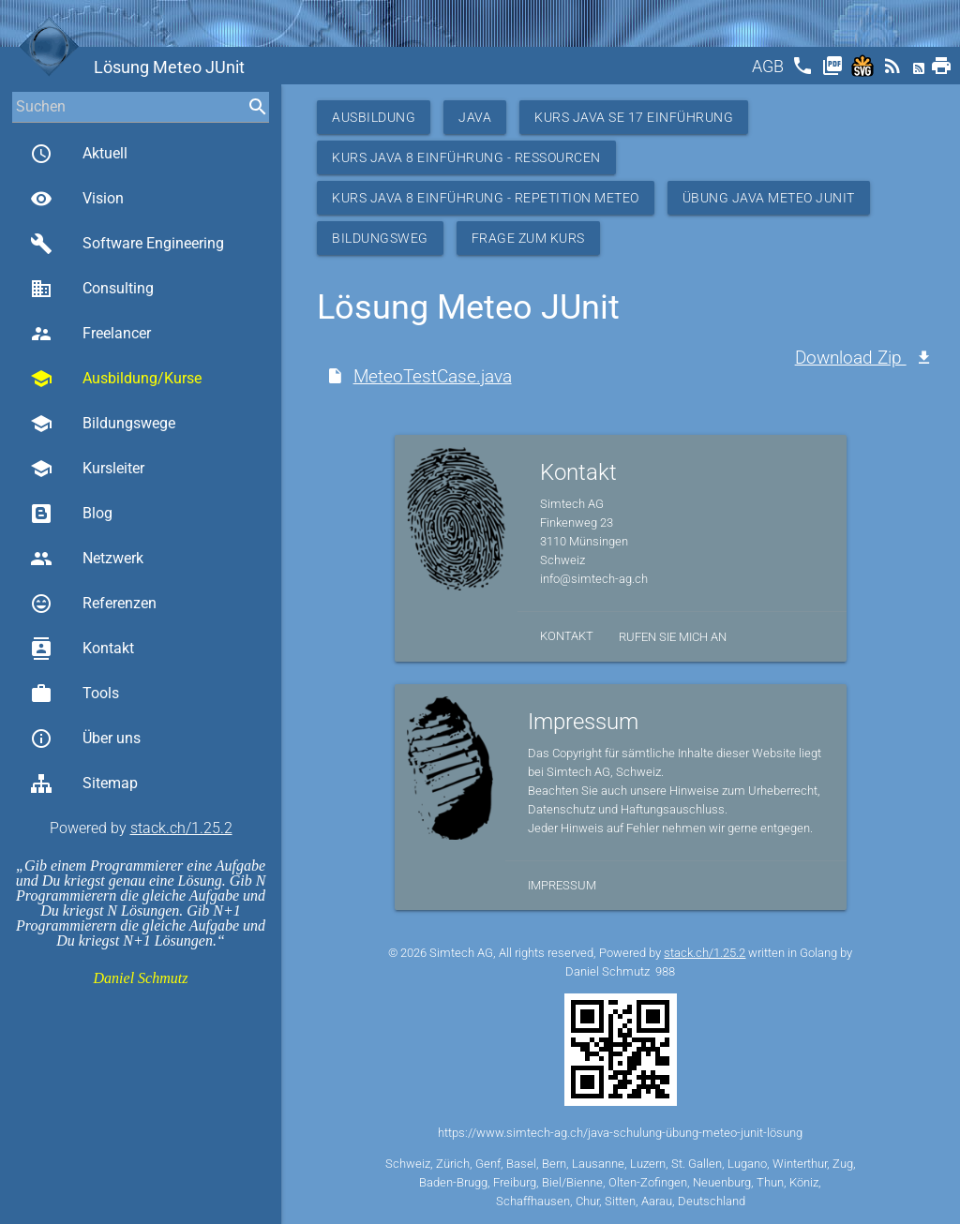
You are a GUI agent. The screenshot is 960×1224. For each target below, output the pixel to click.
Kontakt (82, 648)
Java (474, 117)
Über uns (85, 738)
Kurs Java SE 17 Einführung (633, 117)
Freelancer (90, 333)
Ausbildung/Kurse (116, 378)
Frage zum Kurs (528, 238)
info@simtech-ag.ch (594, 579)
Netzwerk (86, 558)
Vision (77, 198)
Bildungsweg (380, 238)
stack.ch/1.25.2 (181, 828)
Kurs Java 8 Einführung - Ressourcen (466, 157)
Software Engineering (127, 243)
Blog (71, 513)
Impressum (562, 885)
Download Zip (851, 357)
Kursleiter (87, 468)
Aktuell (79, 153)
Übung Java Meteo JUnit (768, 197)
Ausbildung (373, 117)
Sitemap (84, 783)
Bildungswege (102, 423)
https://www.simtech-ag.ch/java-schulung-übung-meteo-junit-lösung (620, 1133)
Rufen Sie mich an (673, 637)
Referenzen (93, 603)
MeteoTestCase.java (432, 376)
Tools (74, 693)
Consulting (92, 288)
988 (665, 971)
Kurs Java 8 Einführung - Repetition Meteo (485, 197)
